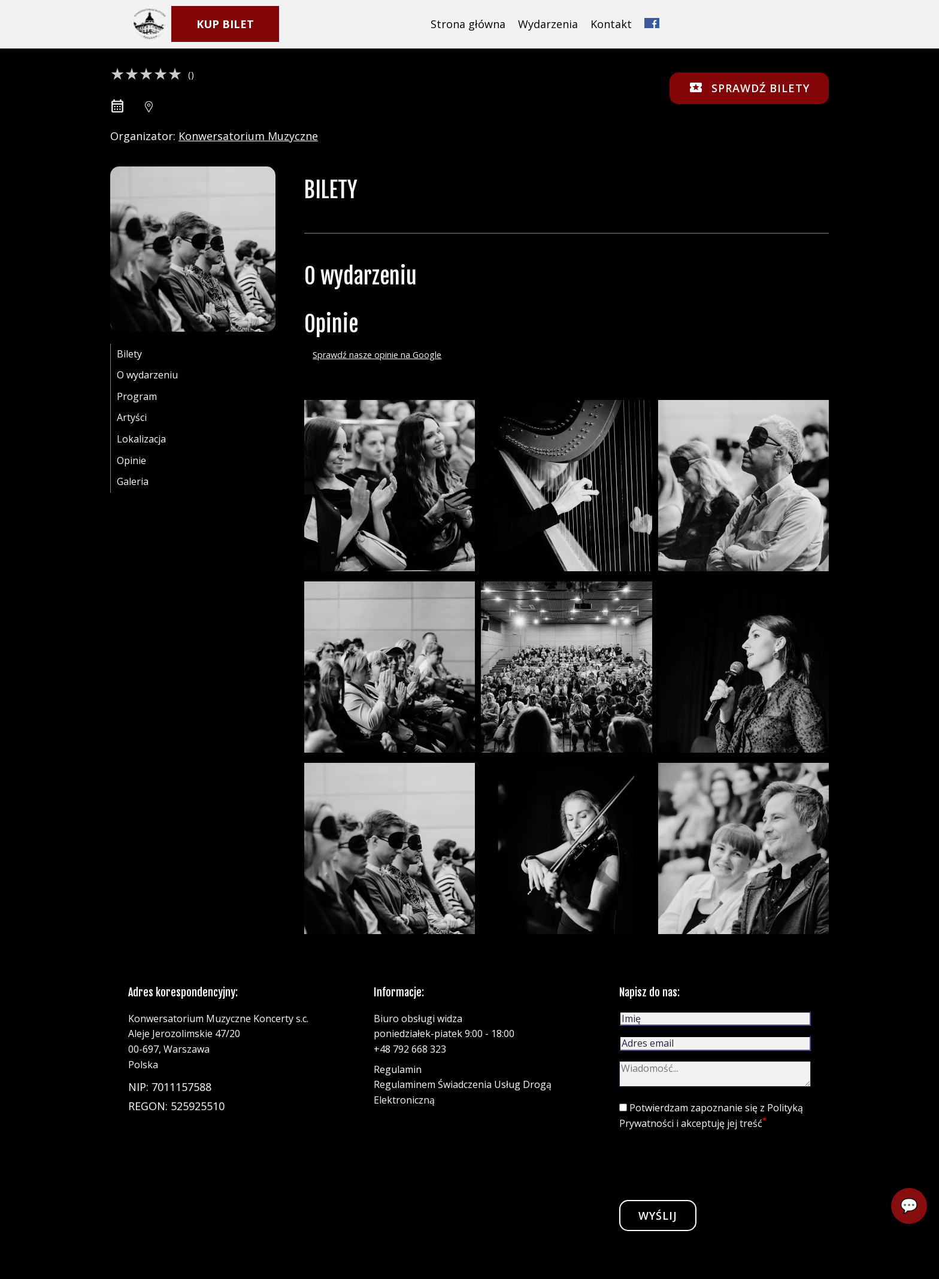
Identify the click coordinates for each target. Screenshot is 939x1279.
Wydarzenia (548, 24)
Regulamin (398, 1069)
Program (137, 396)
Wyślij (657, 1215)
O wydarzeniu (147, 374)
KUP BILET (225, 24)
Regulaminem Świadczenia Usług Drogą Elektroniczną (463, 1092)
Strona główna (468, 24)
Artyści (132, 417)
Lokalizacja (141, 438)
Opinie (131, 460)
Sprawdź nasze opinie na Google (377, 354)
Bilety (129, 353)
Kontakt (611, 24)
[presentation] (710, 1164)
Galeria (133, 481)
